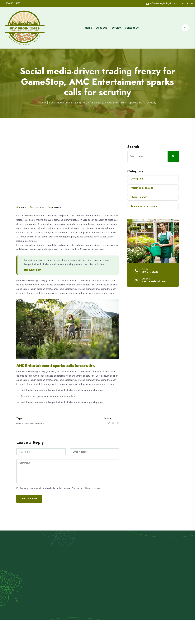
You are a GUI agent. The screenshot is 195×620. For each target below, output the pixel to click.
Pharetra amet (139, 197)
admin (23, 207)
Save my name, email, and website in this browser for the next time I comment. (61, 488)
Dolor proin (55, 207)
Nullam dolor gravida (142, 188)
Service (116, 27)
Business (29, 423)
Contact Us (132, 27)
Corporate (39, 423)
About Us (101, 27)
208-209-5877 (13, 3)
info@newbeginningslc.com (163, 3)
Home (88, 27)
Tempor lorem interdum (144, 206)
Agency (19, 423)
